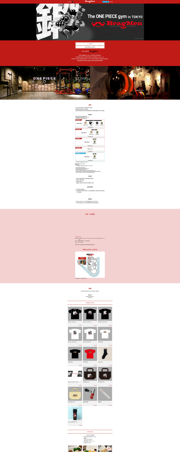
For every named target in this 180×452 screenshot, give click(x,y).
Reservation (105, 1)
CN (72, 1)
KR (70, 1)
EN (68, 1)
